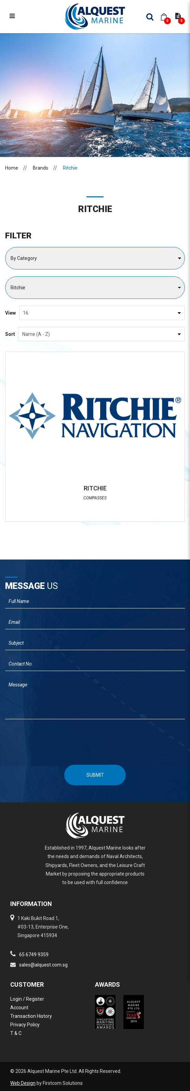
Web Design (23, 1083)
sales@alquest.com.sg (43, 965)
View (10, 313)
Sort (10, 334)
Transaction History (31, 1016)
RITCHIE (95, 488)
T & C (16, 1033)
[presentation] (95, 739)
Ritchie (70, 168)
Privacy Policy (25, 1024)
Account (19, 1007)
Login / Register (27, 999)
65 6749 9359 (34, 954)
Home (11, 168)
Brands (40, 168)
